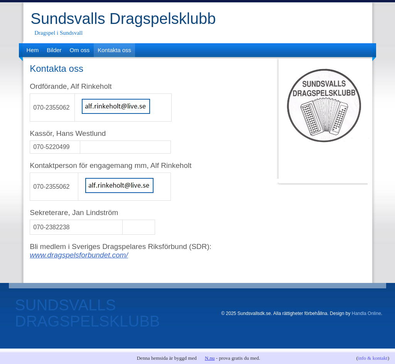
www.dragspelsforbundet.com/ (79, 255)
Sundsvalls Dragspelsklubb (123, 18)
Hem (33, 50)
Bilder (54, 50)
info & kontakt (373, 358)
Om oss (80, 50)
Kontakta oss (114, 50)
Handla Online (366, 313)
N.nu (210, 358)
